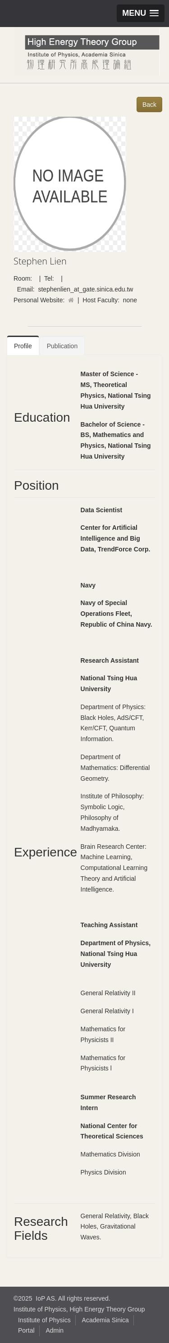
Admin (55, 1330)
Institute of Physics (44, 1320)
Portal (26, 1330)
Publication (62, 346)
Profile (23, 346)
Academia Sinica (105, 1320)
